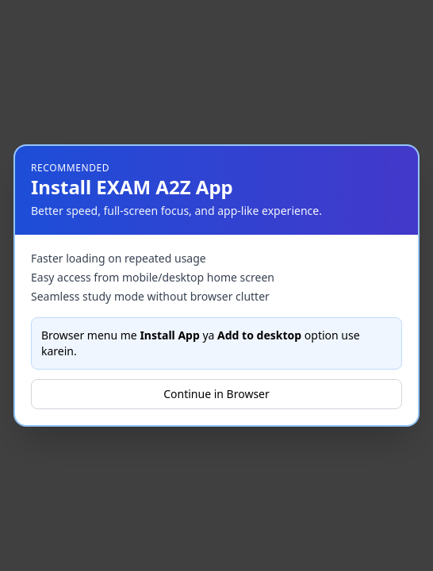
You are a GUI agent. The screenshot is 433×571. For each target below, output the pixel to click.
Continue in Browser (216, 393)
